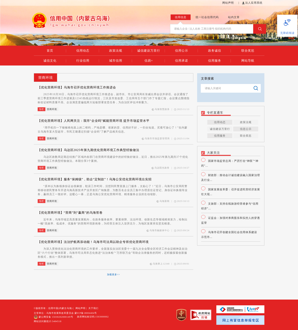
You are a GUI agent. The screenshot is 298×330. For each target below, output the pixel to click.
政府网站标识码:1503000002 (93, 316)
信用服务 (219, 60)
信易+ (154, 60)
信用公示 (186, 50)
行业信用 (87, 60)
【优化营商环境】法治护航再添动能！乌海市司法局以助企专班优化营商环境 (93, 242)
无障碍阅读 (287, 33)
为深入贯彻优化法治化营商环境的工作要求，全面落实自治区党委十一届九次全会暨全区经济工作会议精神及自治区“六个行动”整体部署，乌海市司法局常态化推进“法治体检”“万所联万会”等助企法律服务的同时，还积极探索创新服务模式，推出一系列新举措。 (113, 252)
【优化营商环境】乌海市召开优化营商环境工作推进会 (77, 87)
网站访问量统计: (47, 321)
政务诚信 (219, 50)
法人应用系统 (252, 2)
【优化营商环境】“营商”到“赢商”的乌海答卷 (70, 212)
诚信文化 (54, 60)
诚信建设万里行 (151, 50)
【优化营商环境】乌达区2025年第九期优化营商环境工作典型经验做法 (88, 150)
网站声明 (228, 2)
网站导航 (247, 60)
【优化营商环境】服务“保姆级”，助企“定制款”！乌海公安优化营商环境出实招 (95, 179)
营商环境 (45, 78)
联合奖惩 (247, 50)
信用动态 (87, 50)
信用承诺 (186, 60)
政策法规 (120, 50)
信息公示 (246, 129)
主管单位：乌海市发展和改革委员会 (54, 313)
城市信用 (120, 60)
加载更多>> (113, 274)
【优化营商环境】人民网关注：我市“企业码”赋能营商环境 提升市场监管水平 (93, 120)
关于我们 (93, 308)
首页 (56, 50)
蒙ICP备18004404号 (86, 313)
